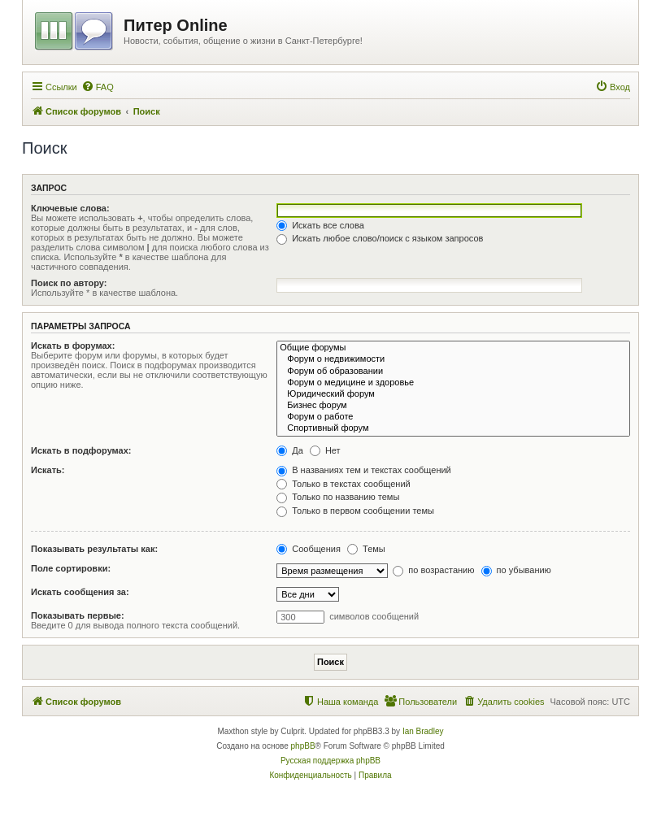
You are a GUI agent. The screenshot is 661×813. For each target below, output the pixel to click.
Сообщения (308, 549)
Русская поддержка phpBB (330, 760)
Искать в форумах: (73, 345)
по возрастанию (433, 570)
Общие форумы (453, 348)
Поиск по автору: (69, 283)
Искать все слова (320, 225)
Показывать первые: (77, 615)
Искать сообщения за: (80, 592)
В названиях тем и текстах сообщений (363, 470)
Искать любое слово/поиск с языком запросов (379, 238)
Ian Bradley (423, 731)
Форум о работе (453, 417)
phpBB (303, 745)
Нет (325, 450)
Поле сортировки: (71, 568)
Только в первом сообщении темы (355, 510)
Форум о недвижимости (453, 359)
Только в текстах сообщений (343, 484)
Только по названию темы (337, 497)
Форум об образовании (453, 371)
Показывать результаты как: (94, 549)
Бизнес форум (453, 405)
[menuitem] (97, 87)
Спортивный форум (453, 428)
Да (289, 450)
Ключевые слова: (70, 208)
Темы (366, 549)
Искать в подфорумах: (81, 450)
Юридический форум (453, 394)
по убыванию (516, 570)
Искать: (47, 470)
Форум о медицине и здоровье (453, 383)
